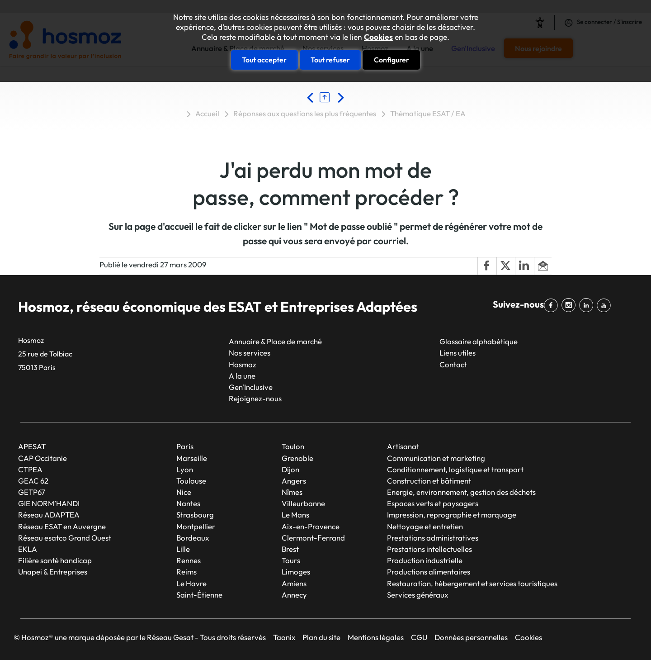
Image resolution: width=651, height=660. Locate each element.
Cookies (378, 37)
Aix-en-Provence (311, 526)
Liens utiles (457, 352)
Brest (290, 549)
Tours (291, 560)
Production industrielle (424, 560)
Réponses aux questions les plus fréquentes (304, 113)
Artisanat (403, 446)
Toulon (293, 446)
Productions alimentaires (428, 571)
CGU (419, 637)
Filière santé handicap (55, 560)
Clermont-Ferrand (313, 537)
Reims (186, 571)
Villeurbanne (303, 503)
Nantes (188, 503)
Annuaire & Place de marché (275, 341)
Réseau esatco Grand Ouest (64, 537)
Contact (453, 364)
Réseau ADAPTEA (49, 514)
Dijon (290, 469)
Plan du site (321, 637)
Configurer (391, 59)
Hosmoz (242, 364)
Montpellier (195, 526)
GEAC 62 (33, 480)
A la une (242, 375)
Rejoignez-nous (255, 398)
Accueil (207, 113)
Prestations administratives (432, 537)
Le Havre (191, 583)
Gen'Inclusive (251, 387)
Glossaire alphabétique (478, 341)
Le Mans (295, 514)
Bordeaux (192, 537)
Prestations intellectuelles (429, 549)
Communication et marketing (436, 458)
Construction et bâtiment (429, 480)
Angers (294, 480)
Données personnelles (471, 637)
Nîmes (292, 492)
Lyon (184, 469)
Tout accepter (264, 59)
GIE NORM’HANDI (49, 503)
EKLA (27, 549)
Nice (183, 492)
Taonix (284, 637)
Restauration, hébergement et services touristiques (472, 583)
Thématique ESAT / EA (428, 113)
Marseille (191, 458)
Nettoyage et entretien (425, 526)
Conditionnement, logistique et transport (455, 469)
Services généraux (417, 594)
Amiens (294, 583)
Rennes (188, 560)
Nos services (249, 352)
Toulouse (191, 480)
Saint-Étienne (199, 594)
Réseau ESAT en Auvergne (62, 526)
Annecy (294, 594)
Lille (183, 549)
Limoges (296, 571)
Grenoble (297, 458)
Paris (184, 446)
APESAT (32, 446)
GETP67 (31, 492)
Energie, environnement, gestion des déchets (461, 492)
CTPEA (30, 469)
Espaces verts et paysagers (432, 503)
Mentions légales (376, 637)
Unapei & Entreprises (52, 571)
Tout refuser (330, 59)
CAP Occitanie (42, 458)
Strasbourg (195, 514)
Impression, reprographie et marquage (451, 514)
